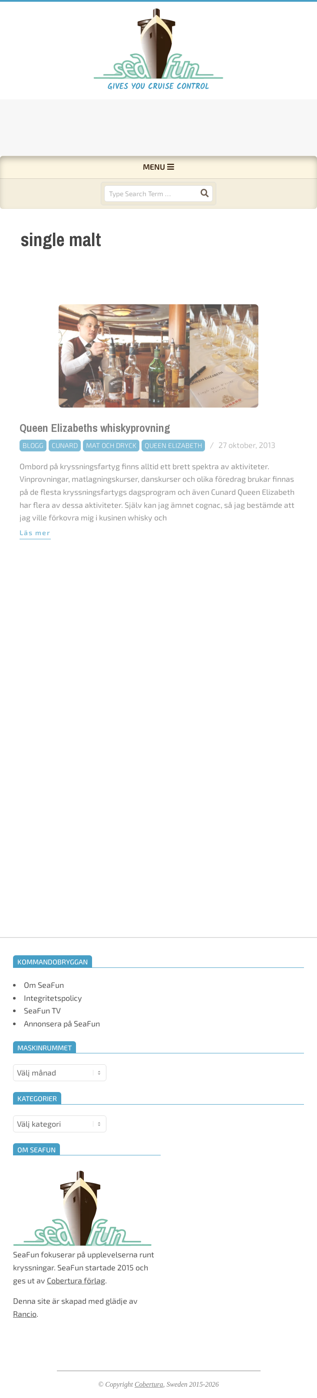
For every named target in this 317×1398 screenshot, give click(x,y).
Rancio (24, 1314)
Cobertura (149, 1384)
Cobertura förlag (76, 1280)
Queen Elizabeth (173, 463)
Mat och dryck (111, 463)
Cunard (65, 463)
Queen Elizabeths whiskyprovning (95, 446)
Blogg (33, 463)
